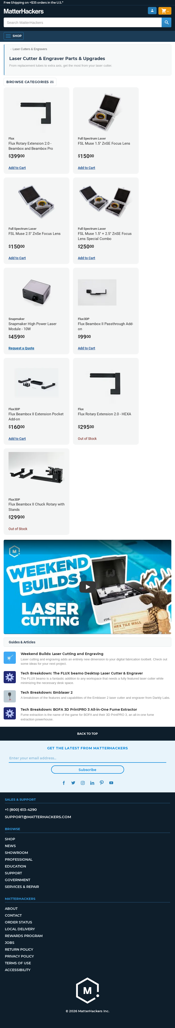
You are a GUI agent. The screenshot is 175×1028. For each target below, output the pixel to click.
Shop (10, 839)
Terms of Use (18, 963)
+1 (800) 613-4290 (21, 809)
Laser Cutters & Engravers (30, 49)
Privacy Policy (19, 956)
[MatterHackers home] (87, 991)
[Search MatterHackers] (166, 22)
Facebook (64, 783)
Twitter (73, 783)
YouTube (111, 783)
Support (13, 873)
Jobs (9, 942)
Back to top (87, 734)
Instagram (83, 783)
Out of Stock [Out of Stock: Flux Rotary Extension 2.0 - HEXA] (87, 439)
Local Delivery (20, 929)
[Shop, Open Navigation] (14, 36)
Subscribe (87, 770)
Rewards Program (24, 936)
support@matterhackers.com (38, 817)
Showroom (16, 853)
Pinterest (102, 783)
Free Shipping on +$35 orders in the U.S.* (33, 2)
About (11, 908)
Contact (13, 915)
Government (17, 880)
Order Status (18, 922)
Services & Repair (22, 887)
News (10, 846)
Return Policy (19, 949)
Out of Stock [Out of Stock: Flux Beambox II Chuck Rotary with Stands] (18, 529)
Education (15, 866)
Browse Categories (30, 82)
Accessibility (17, 970)
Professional (18, 859)
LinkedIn (92, 783)
